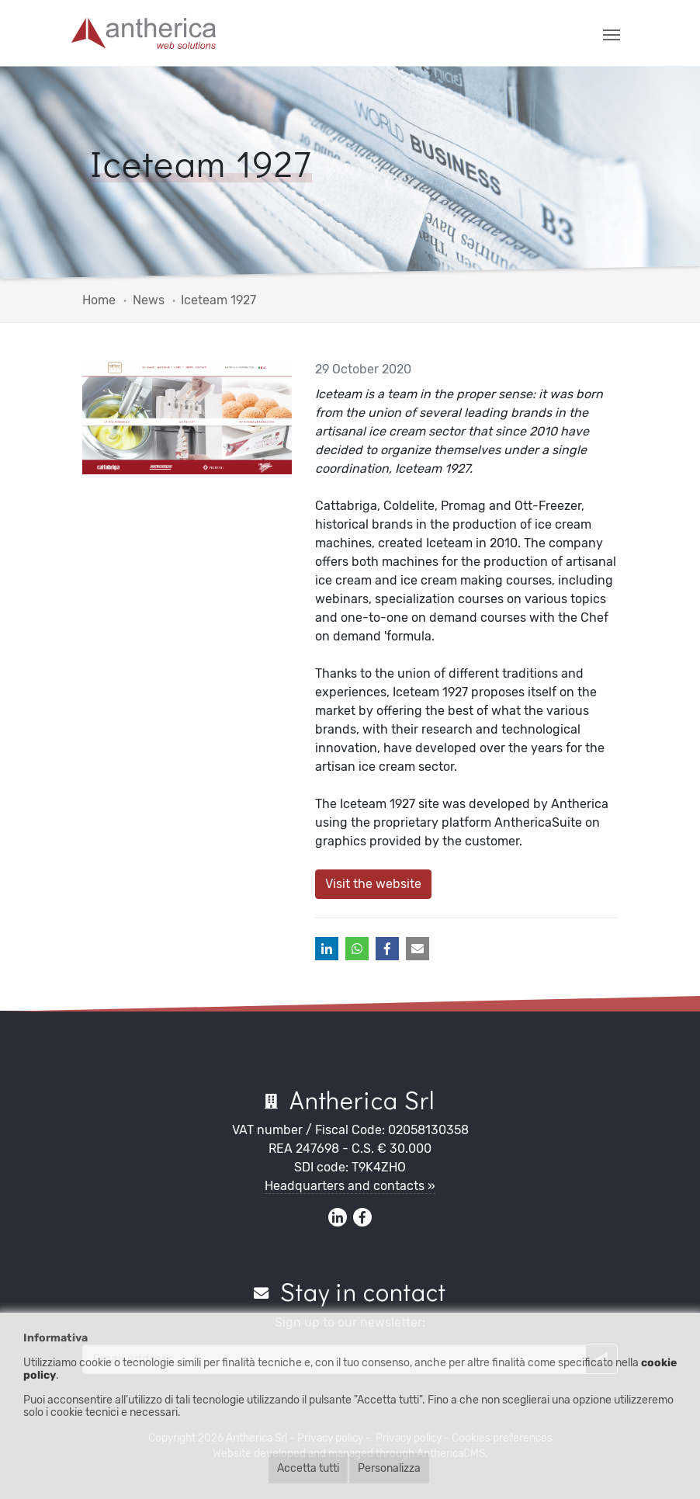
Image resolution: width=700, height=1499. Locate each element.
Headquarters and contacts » (350, 1185)
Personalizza (389, 1468)
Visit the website (373, 883)
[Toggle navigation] (611, 33)
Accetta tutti (308, 1468)
